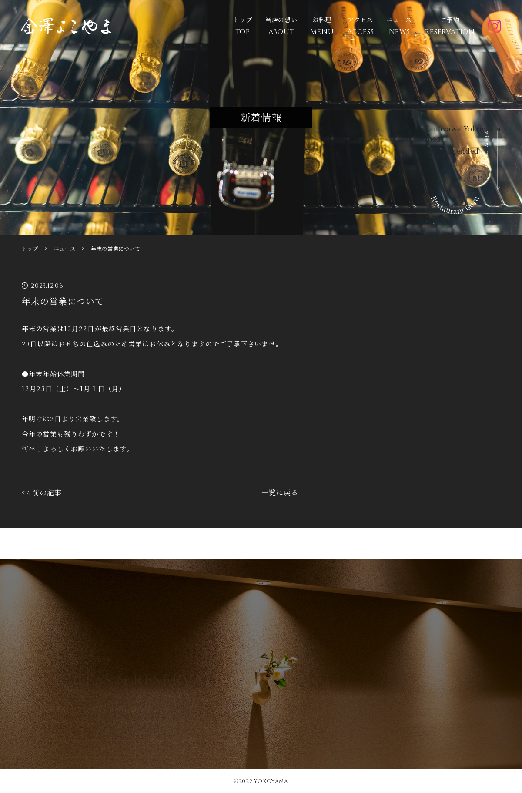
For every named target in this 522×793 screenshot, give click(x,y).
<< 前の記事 (42, 492)
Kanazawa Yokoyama (462, 129)
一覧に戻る (279, 492)
